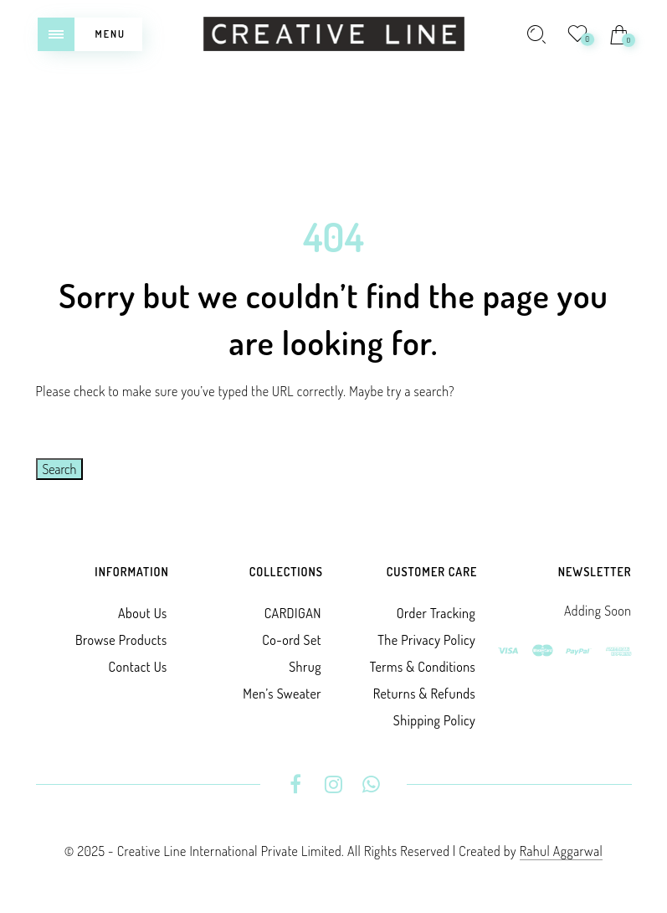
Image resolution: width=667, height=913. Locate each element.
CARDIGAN (292, 613)
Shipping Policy (434, 720)
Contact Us (138, 666)
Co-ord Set (291, 640)
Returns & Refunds (424, 693)
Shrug (305, 666)
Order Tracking (436, 613)
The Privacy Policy (426, 640)
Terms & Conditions (423, 666)
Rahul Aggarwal (561, 851)
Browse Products (121, 640)
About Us (142, 613)
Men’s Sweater (282, 693)
